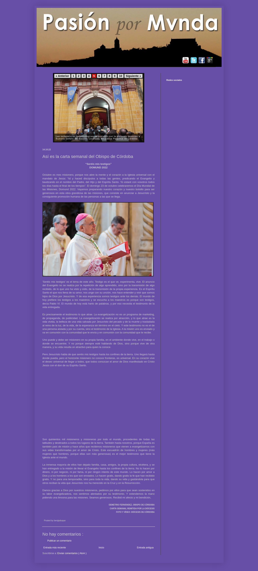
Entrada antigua (145, 547)
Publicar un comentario (59, 540)
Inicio (101, 547)
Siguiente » (133, 75)
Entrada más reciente (54, 547)
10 (120, 75)
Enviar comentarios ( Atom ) (72, 553)
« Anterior (62, 75)
